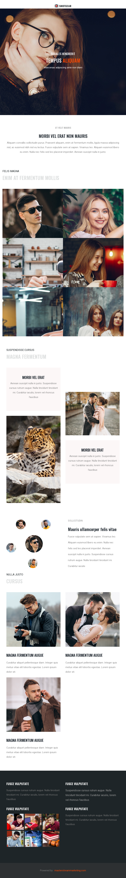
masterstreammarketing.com (70, 870)
